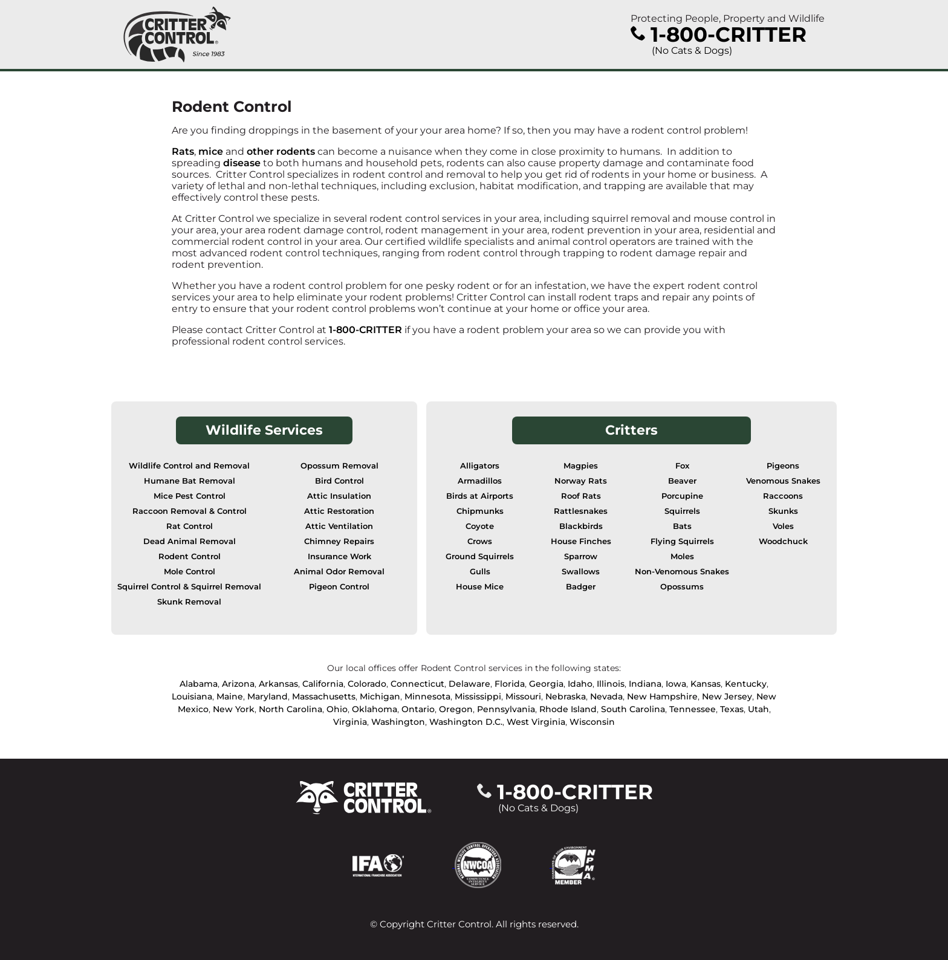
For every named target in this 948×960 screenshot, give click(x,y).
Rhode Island (568, 709)
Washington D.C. (465, 721)
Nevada (606, 696)
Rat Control (189, 526)
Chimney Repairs (339, 541)
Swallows (581, 571)
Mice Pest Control (190, 496)
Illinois (611, 683)
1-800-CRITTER (365, 330)
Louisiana (192, 696)
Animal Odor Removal (339, 571)
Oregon (456, 709)
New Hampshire (662, 696)
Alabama (199, 683)
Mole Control (189, 571)
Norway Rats (580, 480)
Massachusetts (324, 696)
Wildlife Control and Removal (189, 465)
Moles (682, 556)
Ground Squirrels (480, 556)
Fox (682, 465)
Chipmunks (480, 511)
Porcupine (682, 496)
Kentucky (746, 683)
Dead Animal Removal (189, 541)
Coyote (480, 526)
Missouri (523, 696)
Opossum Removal (339, 465)
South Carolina (633, 709)
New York (234, 709)
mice (210, 151)
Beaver (682, 480)
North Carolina (290, 709)
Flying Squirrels (682, 541)
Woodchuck (783, 541)
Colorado (367, 683)
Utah (758, 709)
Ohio (337, 709)
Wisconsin (592, 721)
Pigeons (783, 465)
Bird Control (339, 480)
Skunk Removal (189, 601)
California (322, 683)
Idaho (580, 683)
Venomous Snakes (783, 480)
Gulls (480, 571)
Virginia (350, 721)
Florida (510, 683)
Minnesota (427, 696)
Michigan (380, 696)
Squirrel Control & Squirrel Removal (189, 586)
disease (243, 163)
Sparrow (580, 556)
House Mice (480, 586)
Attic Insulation (339, 496)
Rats (183, 151)
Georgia (546, 683)
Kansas (705, 683)
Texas (732, 709)
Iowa (676, 683)
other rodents (281, 151)
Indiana (645, 683)
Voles (783, 526)
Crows (479, 541)
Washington (398, 721)
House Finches (581, 541)
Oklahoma (374, 709)
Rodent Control (189, 556)
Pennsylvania (506, 709)
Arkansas (278, 683)
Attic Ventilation (339, 526)
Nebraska (565, 696)
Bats (682, 526)
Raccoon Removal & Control (189, 511)
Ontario (418, 709)
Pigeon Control (339, 586)
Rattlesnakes (581, 511)
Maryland (267, 696)
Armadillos (480, 480)
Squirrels (682, 511)
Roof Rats (581, 496)
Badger (581, 586)
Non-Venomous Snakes (682, 571)
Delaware (469, 683)
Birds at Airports (479, 496)
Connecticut (417, 683)
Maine (229, 696)
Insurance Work (339, 556)
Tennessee (692, 709)
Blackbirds (581, 526)
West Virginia (536, 721)
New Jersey (727, 696)
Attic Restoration (339, 511)
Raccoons (783, 496)
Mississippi (478, 696)
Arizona (238, 683)
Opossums (682, 586)
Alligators (479, 465)
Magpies (580, 465)
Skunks (783, 511)
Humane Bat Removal (189, 480)
